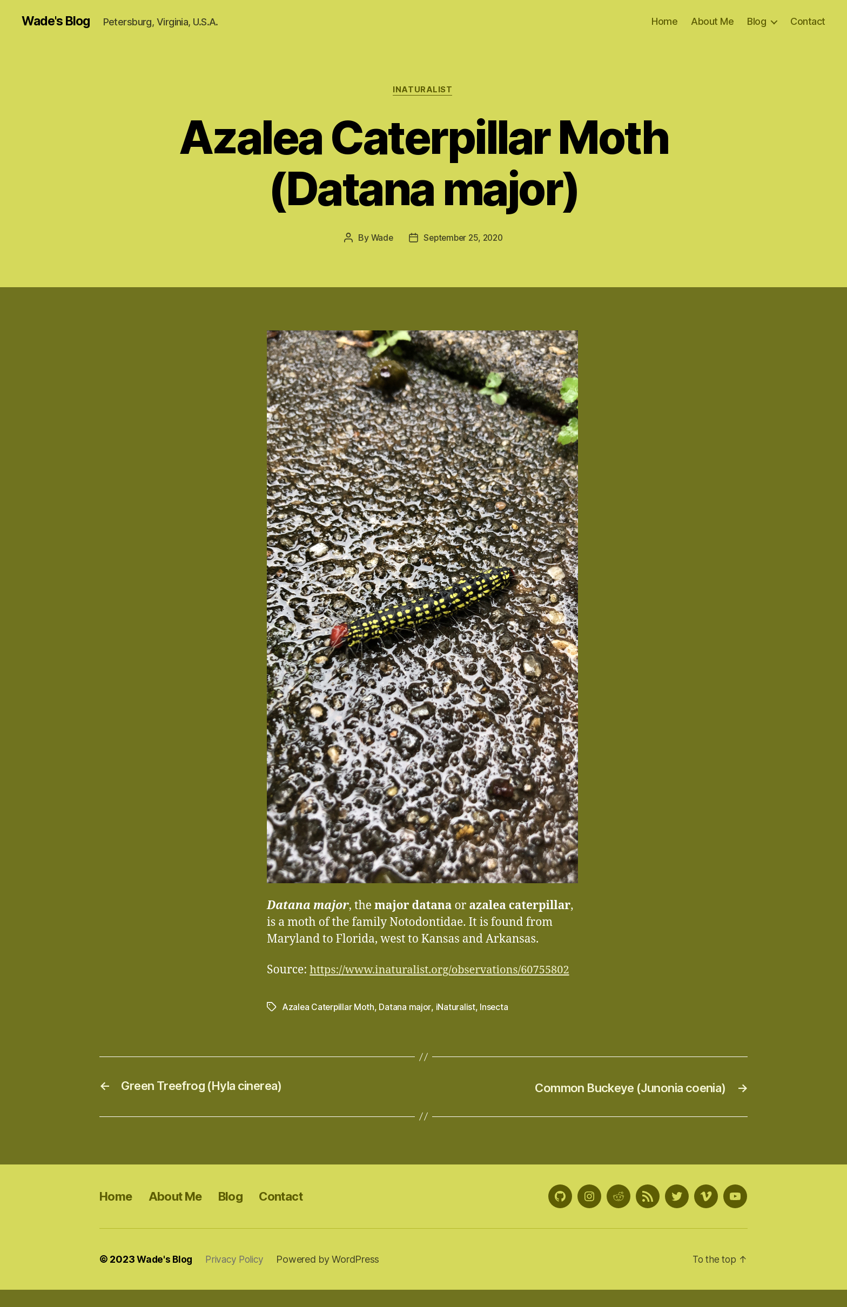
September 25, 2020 (463, 239)
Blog (756, 21)
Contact (807, 21)
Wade (379, 239)
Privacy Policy (238, 1276)
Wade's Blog (58, 21)
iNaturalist (423, 91)
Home (664, 21)
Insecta (495, 1024)
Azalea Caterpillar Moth (329, 1024)
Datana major (406, 1024)
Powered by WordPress (333, 1276)
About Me (712, 21)
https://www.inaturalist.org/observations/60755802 (403, 988)
